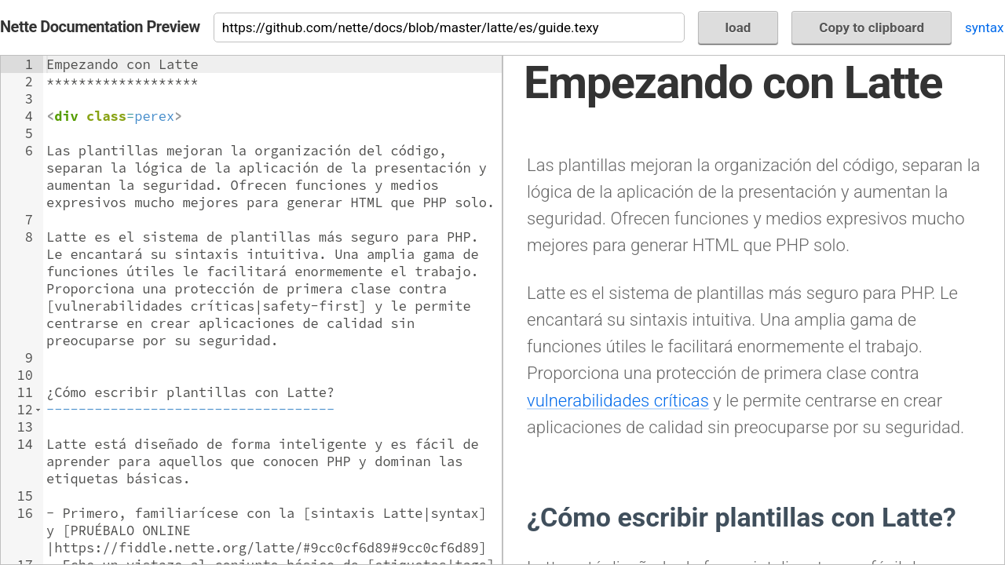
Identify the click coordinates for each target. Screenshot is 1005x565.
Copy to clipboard (871, 27)
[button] (38, 409)
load (738, 27)
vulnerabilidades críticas (618, 400)
